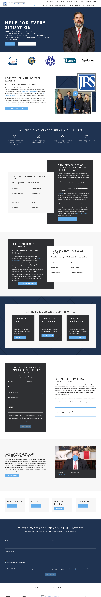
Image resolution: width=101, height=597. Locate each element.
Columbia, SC (39, 104)
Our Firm (37, 588)
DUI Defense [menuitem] (70, 5)
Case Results (49, 1)
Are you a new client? (13, 392)
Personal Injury (53, 588)
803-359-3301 (91, 2)
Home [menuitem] (33, 5)
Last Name (29, 381)
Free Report (60, 588)
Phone (9, 386)
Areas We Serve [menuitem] (90, 5)
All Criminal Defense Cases (67, 219)
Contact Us (69, 1)
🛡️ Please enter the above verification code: (18, 409)
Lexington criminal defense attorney (29, 91)
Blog (62, 1)
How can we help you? (13, 397)
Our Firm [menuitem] (39, 5)
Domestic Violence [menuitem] (60, 5)
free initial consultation (80, 411)
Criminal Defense (44, 588)
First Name (10, 381)
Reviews (57, 1)
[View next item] (56, 68)
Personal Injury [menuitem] (79, 5)
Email (28, 386)
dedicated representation (81, 213)
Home (32, 588)
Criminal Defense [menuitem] (48, 5)
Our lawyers (60, 193)
